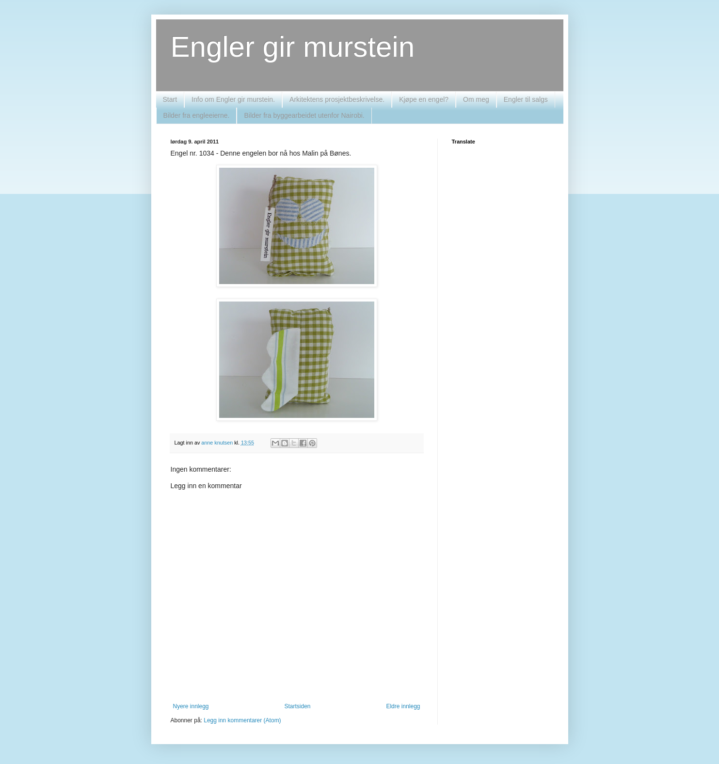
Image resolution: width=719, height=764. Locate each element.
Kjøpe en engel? (423, 99)
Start (170, 99)
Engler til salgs (526, 99)
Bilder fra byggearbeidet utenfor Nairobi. (304, 115)
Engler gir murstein (293, 47)
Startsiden (297, 706)
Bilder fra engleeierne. (196, 115)
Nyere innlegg (191, 706)
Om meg (476, 99)
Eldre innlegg (403, 706)
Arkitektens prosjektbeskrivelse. (336, 99)
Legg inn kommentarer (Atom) (242, 720)
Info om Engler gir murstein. (233, 99)
